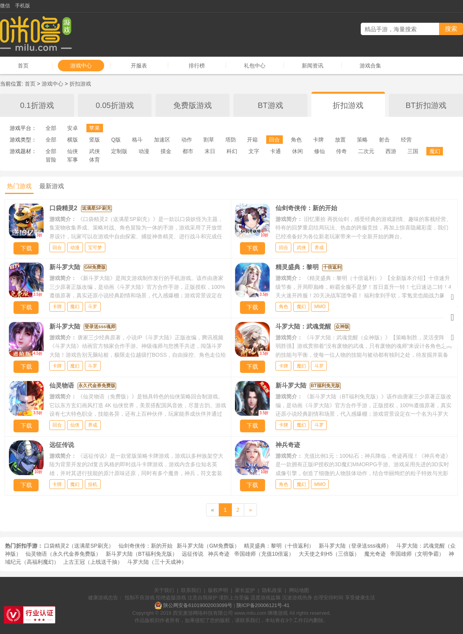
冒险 (51, 160)
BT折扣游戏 (426, 105)
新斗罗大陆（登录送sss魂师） (355, 546)
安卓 (72, 128)
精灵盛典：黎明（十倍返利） (279, 546)
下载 (26, 248)
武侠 (94, 151)
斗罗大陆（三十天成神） (157, 562)
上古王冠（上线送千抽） (93, 562)
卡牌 (318, 140)
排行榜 (197, 65)
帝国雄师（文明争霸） (417, 554)
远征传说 (192, 554)
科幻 (231, 151)
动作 (186, 140)
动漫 (144, 151)
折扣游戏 (80, 84)
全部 (51, 128)
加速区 (162, 140)
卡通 (275, 151)
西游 (390, 151)
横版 (72, 140)
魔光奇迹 (375, 554)
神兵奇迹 (219, 554)
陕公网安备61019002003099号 (197, 605)
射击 (384, 140)
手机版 (22, 5)
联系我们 (191, 590)
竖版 (94, 140)
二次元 (366, 151)
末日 (209, 151)
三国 (412, 151)
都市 (187, 151)
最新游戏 (51, 186)
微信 (5, 5)
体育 (94, 160)
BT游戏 (270, 105)
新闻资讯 (312, 65)
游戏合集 (370, 65)
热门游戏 (19, 186)
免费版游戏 (192, 105)
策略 (362, 140)
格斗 (137, 140)
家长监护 (245, 590)
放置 (340, 140)
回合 (274, 140)
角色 (296, 140)
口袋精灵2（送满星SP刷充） (78, 546)
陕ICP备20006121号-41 (263, 605)
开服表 (139, 65)
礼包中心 (254, 65)
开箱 (252, 140)
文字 (253, 151)
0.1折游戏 (37, 105)
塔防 (230, 140)
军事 (72, 160)
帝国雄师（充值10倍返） (264, 554)
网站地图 (299, 590)
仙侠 (72, 151)
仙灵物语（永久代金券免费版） (63, 554)
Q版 (116, 140)
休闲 (297, 151)
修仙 (319, 151)
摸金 (166, 151)
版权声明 (218, 590)
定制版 (119, 151)
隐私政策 (272, 590)
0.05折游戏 (115, 105)
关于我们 (164, 590)
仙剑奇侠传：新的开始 (145, 546)
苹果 (94, 128)
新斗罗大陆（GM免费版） (208, 546)
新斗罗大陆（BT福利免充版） (141, 554)
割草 (208, 140)
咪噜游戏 (278, 613)
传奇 (341, 151)
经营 (406, 140)
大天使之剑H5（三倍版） (329, 554)
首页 (23, 65)
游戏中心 (81, 65)
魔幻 (434, 151)
